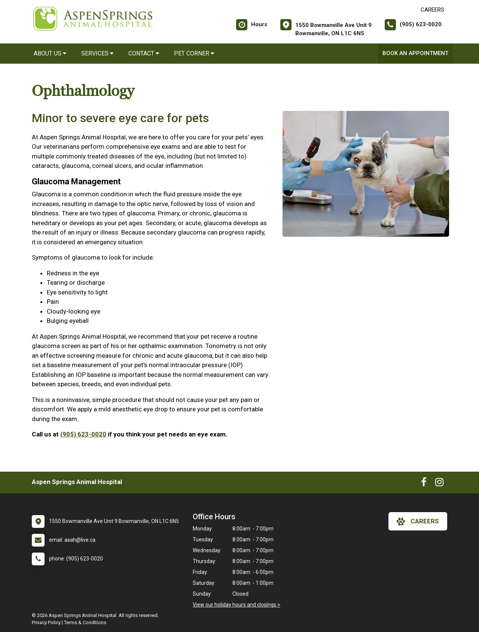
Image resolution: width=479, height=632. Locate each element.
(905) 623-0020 (83, 434)
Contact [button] (143, 53)
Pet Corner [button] (194, 53)
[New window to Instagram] (439, 484)
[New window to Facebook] (423, 484)
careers (418, 521)
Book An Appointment (415, 53)
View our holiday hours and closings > (236, 605)
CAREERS (432, 9)
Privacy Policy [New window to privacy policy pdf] (46, 622)
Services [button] (97, 53)
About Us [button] (50, 53)
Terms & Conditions (85, 622)
